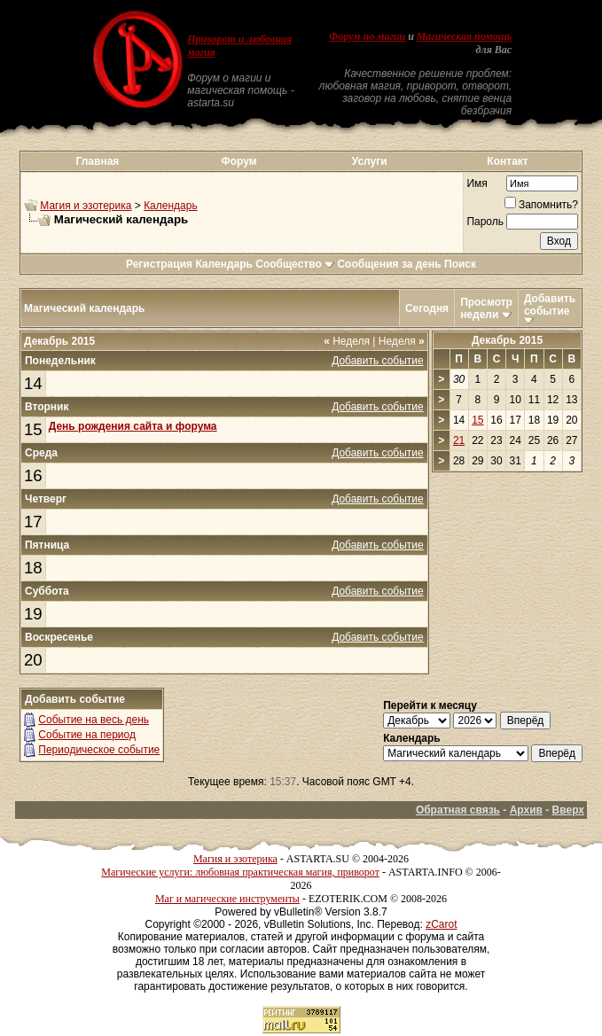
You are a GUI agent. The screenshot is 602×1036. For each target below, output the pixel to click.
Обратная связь (458, 810)
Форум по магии (367, 36)
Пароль (485, 221)
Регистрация (159, 264)
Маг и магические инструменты (227, 898)
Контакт (507, 161)
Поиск (460, 264)
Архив (526, 810)
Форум (239, 161)
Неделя (347, 341)
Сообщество (294, 264)
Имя (476, 183)
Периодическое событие (99, 750)
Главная (98, 161)
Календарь (171, 205)
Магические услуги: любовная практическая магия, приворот (240, 872)
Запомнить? (541, 205)
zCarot (441, 924)
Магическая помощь (464, 36)
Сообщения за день (389, 264)
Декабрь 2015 (507, 340)
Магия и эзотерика (85, 205)
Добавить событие (549, 304)
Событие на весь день (93, 719)
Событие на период (87, 734)
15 (33, 429)
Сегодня (427, 308)
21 (459, 440)
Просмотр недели (486, 308)
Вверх (568, 810)
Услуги (369, 161)
